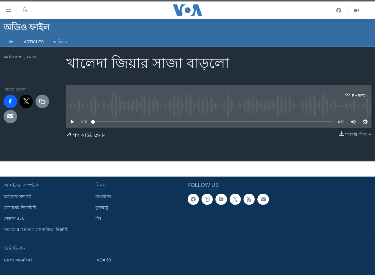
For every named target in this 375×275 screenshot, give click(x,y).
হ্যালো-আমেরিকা (18, 260)
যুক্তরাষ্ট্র (101, 207)
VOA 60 (104, 260)
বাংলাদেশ (103, 196)
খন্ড (11, 41)
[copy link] (42, 101)
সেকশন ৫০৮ (14, 218)
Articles (34, 41)
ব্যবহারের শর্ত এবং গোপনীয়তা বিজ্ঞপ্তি (36, 229)
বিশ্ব (98, 218)
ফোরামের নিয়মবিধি (20, 207)
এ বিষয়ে (60, 41)
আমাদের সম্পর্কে (17, 196)
